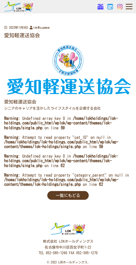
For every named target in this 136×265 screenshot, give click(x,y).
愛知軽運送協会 (20, 101)
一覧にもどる (68, 195)
